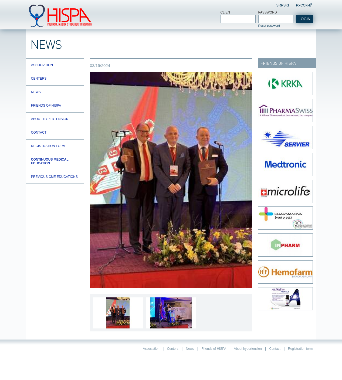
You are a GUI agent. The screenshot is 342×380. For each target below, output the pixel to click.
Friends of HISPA (46, 105)
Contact (38, 132)
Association (42, 65)
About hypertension (50, 119)
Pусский (304, 5)
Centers (38, 78)
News (36, 92)
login (305, 19)
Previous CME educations (54, 177)
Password (267, 12)
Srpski (282, 5)
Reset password (269, 25)
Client (226, 12)
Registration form (48, 146)
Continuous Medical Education (49, 161)
